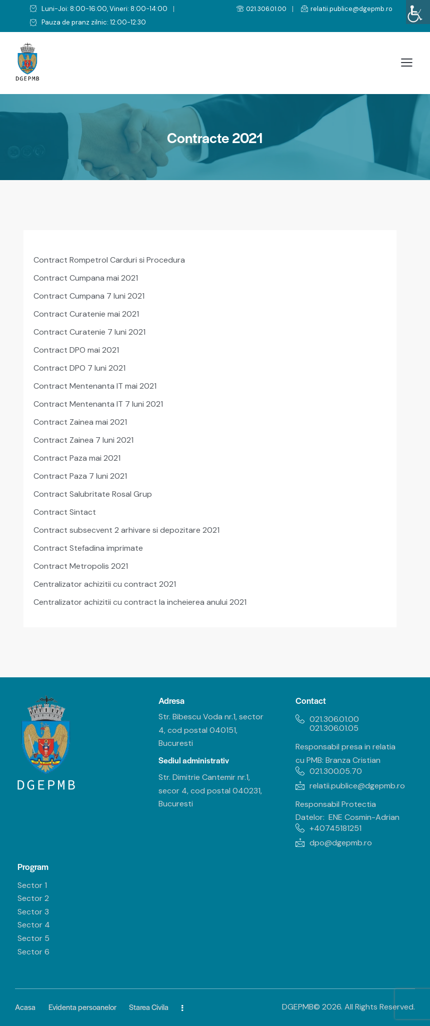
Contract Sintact (65, 512)
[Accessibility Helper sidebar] (418, 12)
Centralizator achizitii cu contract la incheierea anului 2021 (140, 602)
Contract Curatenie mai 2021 (86, 314)
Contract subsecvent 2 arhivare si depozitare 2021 (127, 530)
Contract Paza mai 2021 (77, 458)
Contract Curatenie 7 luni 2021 (90, 332)
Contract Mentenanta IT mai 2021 (95, 386)
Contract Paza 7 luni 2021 (80, 476)
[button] (406, 63)
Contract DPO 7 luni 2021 (80, 368)
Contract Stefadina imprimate (88, 548)
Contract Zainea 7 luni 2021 (84, 440)
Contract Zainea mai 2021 (80, 422)
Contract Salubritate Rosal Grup (93, 494)
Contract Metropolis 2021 (81, 566)
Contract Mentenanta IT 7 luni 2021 (98, 404)
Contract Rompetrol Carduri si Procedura (109, 260)
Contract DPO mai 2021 (76, 350)
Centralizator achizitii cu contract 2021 (105, 584)
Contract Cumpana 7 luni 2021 (89, 296)
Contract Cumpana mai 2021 (86, 278)
